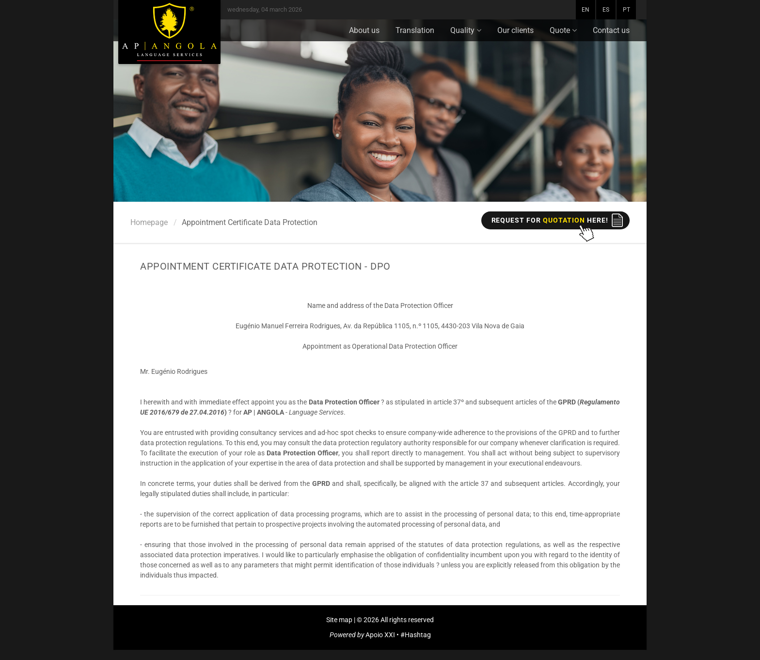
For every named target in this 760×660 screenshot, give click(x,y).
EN (585, 9)
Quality (465, 30)
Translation (415, 30)
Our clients (515, 30)
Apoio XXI (380, 635)
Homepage (149, 222)
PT (626, 9)
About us (364, 30)
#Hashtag (415, 635)
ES (605, 9)
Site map (339, 620)
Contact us (611, 30)
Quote (563, 30)
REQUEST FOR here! (549, 220)
